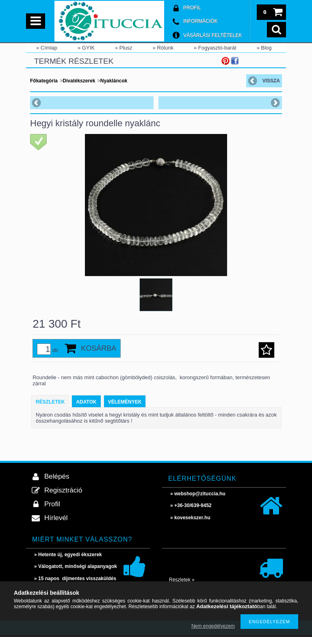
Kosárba (98, 348)
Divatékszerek (79, 81)
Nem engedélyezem (213, 626)
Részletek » (182, 580)
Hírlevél (56, 518)
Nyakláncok (114, 81)
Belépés (56, 476)
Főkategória (44, 81)
